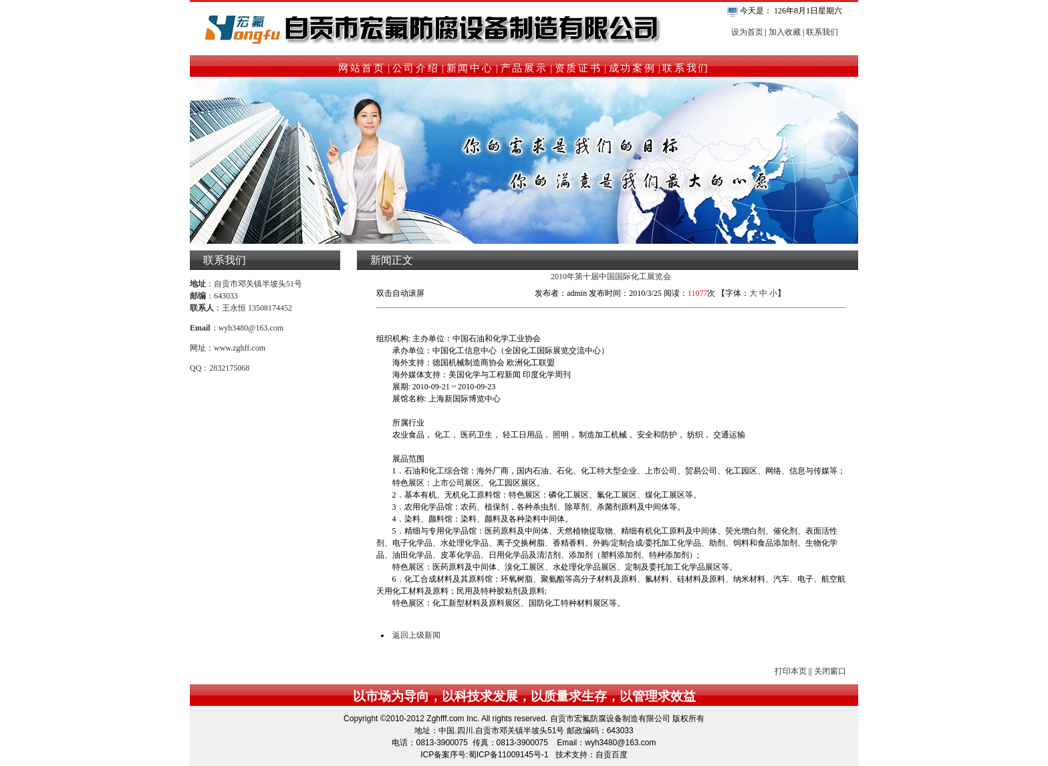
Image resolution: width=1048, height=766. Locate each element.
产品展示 (524, 68)
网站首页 (362, 68)
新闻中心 (470, 68)
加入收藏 (785, 32)
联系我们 (822, 32)
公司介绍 (416, 68)
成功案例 (632, 68)
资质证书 (578, 68)
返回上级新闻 (416, 635)
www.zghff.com (239, 348)
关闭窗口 (830, 671)
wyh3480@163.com (251, 328)
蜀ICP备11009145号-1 (509, 754)
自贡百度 (612, 754)
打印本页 (791, 671)
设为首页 (747, 32)
